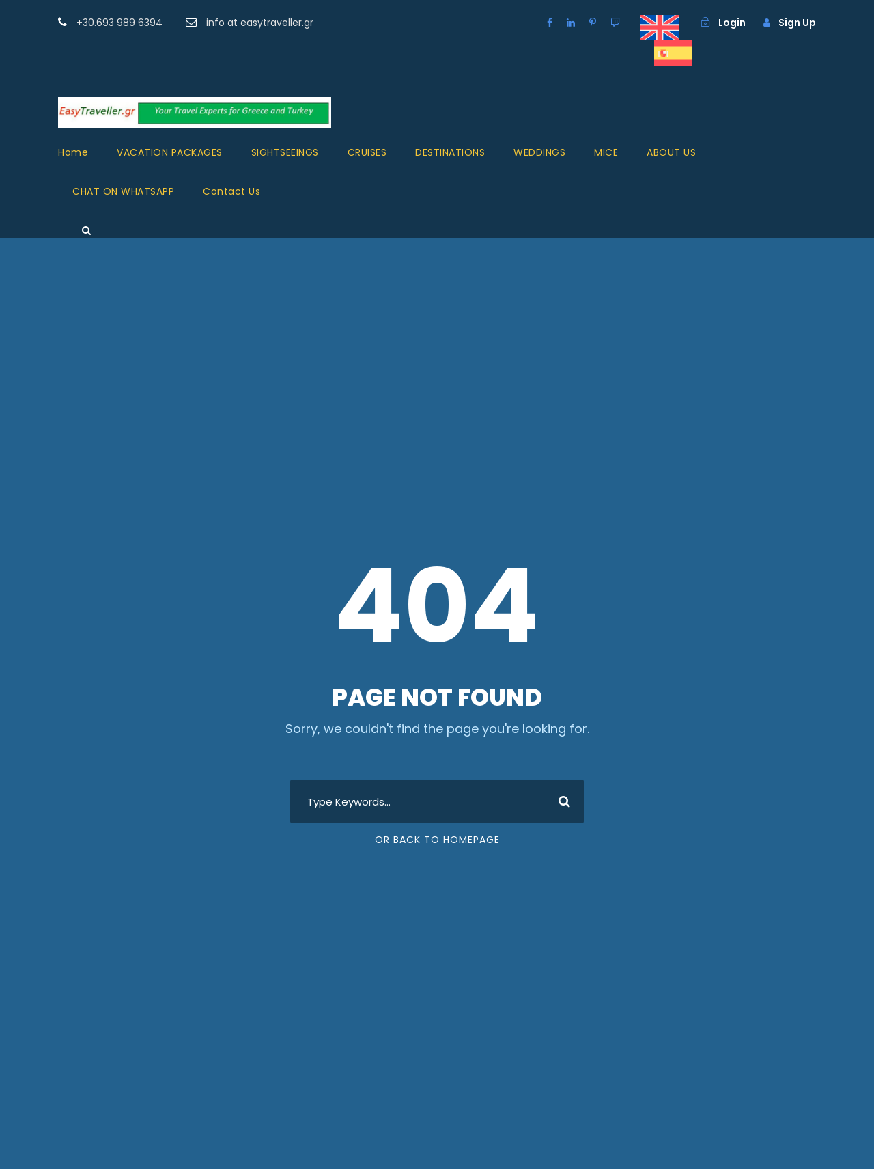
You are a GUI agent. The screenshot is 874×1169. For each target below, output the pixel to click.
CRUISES (367, 152)
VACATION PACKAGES (170, 152)
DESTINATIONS (450, 152)
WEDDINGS (539, 152)
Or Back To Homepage (437, 840)
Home (73, 152)
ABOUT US (671, 152)
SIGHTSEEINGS (285, 152)
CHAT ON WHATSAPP (123, 191)
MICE (606, 152)
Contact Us (231, 191)
